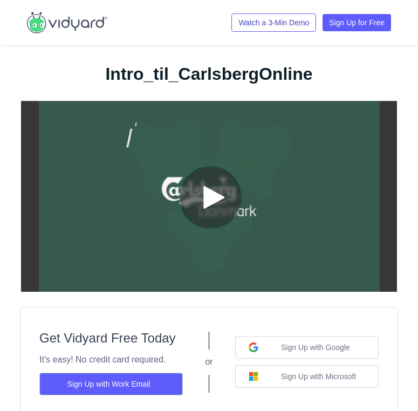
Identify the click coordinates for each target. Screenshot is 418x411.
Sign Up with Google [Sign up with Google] (299, 347)
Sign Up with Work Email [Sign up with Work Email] (108, 384)
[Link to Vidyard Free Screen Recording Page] (67, 21)
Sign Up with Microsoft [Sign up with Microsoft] (302, 376)
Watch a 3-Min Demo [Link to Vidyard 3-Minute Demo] (273, 22)
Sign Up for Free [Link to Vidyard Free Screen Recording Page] (357, 22)
